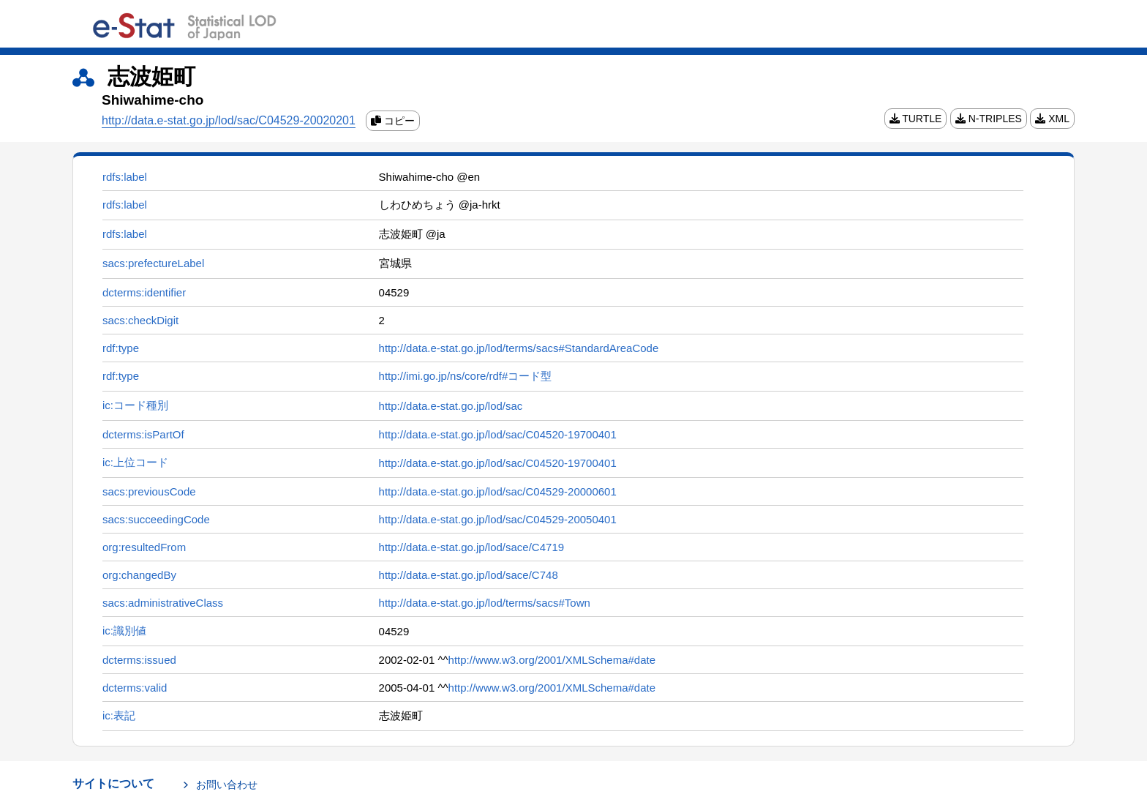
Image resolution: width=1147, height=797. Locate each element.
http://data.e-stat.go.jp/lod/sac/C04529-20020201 (229, 120)
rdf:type (120, 348)
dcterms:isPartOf (143, 434)
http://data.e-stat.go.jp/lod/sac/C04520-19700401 (498, 434)
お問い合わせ (226, 784)
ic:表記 (118, 715)
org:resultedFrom (144, 547)
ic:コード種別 (135, 405)
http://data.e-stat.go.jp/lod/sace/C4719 (472, 547)
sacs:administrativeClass (162, 602)
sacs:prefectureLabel (153, 263)
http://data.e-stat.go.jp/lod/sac (451, 406)
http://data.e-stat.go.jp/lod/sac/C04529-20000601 (498, 491)
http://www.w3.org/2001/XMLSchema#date (552, 660)
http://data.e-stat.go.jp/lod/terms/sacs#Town (484, 602)
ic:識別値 (124, 630)
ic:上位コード (135, 462)
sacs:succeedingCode (156, 519)
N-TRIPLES (988, 118)
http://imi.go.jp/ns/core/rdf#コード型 (465, 376)
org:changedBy (139, 575)
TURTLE (916, 118)
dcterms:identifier (144, 292)
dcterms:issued (139, 660)
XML (1052, 118)
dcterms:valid (134, 687)
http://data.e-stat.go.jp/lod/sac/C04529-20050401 (498, 519)
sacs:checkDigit (140, 320)
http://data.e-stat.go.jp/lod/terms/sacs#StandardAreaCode (519, 348)
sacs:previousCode (149, 491)
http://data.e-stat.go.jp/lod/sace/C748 (468, 575)
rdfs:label (124, 177)
